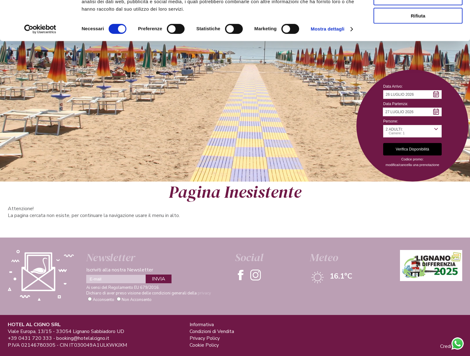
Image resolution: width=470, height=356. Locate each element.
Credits (448, 346)
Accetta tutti (418, 15)
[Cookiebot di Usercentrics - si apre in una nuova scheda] (40, 65)
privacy (204, 293)
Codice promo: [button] (412, 159)
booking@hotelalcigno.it (82, 338)
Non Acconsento (137, 300)
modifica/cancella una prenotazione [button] (412, 165)
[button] (412, 94)
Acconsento (103, 300)
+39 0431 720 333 (30, 338)
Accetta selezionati (418, 33)
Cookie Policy (204, 345)
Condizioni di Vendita (212, 331)
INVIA (158, 278)
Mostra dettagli (327, 65)
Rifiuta (418, 51)
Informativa (202, 324)
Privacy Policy (205, 338)
